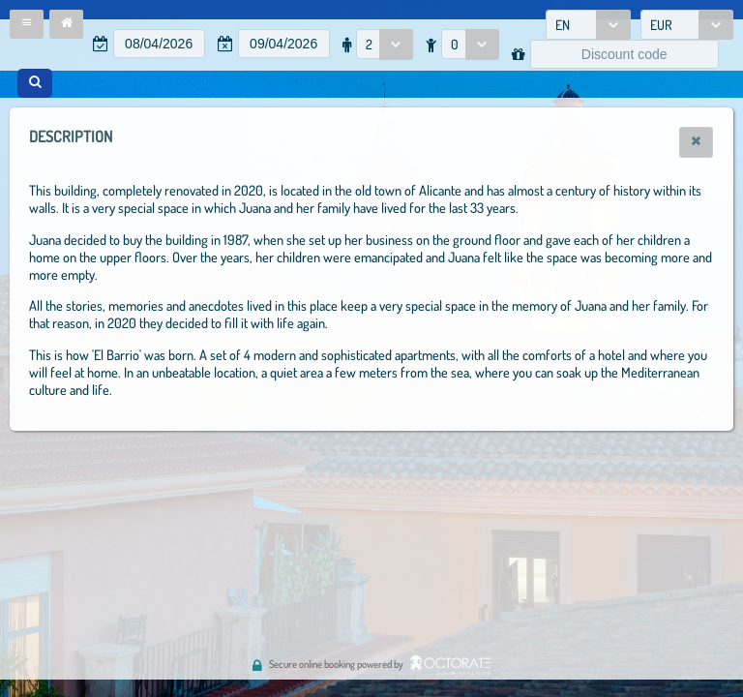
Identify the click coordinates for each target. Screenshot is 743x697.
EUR (661, 24)
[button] (27, 24)
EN (562, 24)
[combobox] (588, 25)
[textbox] (159, 43)
